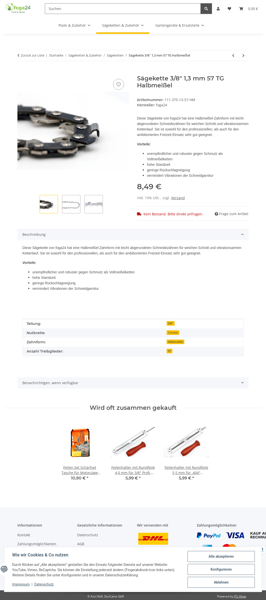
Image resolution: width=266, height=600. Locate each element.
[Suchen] (123, 8)
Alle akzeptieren (221, 556)
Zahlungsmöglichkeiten (36, 543)
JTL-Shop (240, 596)
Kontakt (23, 535)
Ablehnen (221, 582)
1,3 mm (173, 332)
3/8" (170, 323)
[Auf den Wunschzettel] (118, 84)
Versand (178, 197)
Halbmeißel (175, 342)
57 (169, 351)
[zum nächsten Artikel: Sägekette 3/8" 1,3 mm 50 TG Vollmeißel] (243, 55)
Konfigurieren (221, 569)
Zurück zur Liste (32, 55)
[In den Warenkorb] (21, 72)
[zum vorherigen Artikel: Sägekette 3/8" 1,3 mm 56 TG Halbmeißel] (233, 55)
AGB (80, 543)
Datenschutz (44, 585)
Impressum (21, 585)
